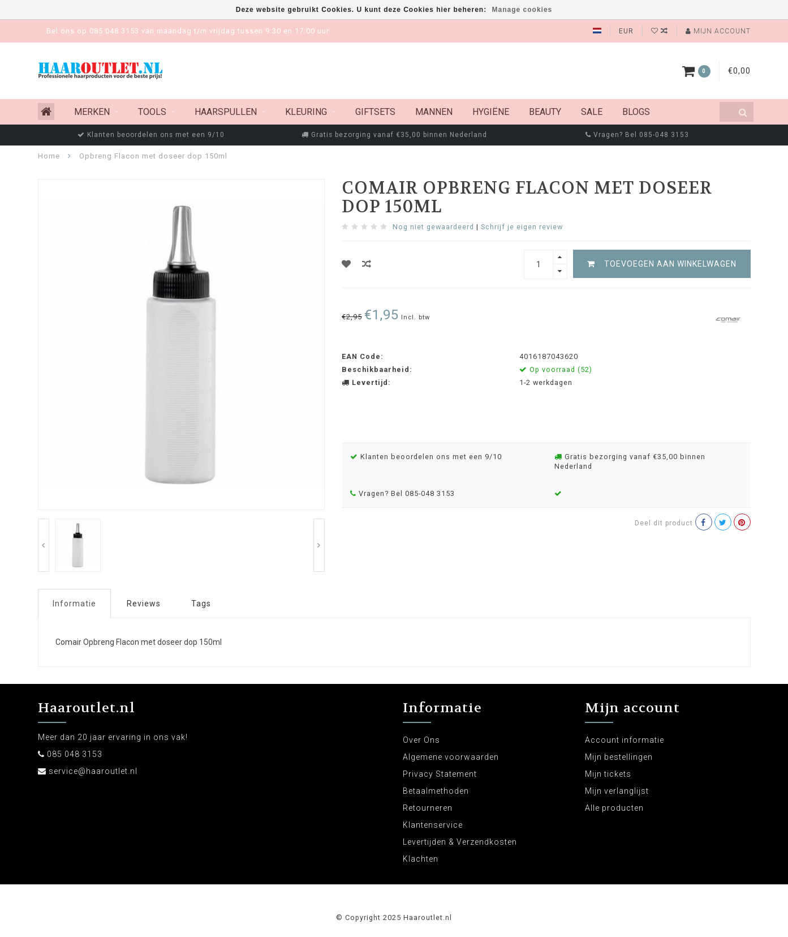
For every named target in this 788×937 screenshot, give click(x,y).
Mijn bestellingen (619, 756)
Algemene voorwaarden (451, 756)
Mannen (434, 111)
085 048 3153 (74, 754)
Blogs (636, 111)
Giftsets (375, 111)
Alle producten (614, 807)
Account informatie (624, 740)
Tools (152, 111)
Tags (201, 603)
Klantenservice (433, 824)
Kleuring (306, 111)
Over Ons (421, 740)
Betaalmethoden (436, 790)
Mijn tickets (608, 773)
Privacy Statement (440, 773)
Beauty (545, 111)
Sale (591, 111)
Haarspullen (226, 111)
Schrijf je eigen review (522, 227)
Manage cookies (522, 10)
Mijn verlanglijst (617, 790)
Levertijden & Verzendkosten (460, 841)
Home (49, 156)
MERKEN (92, 111)
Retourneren (428, 807)
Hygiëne (490, 111)
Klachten (420, 858)
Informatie (74, 603)
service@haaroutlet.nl (93, 771)
